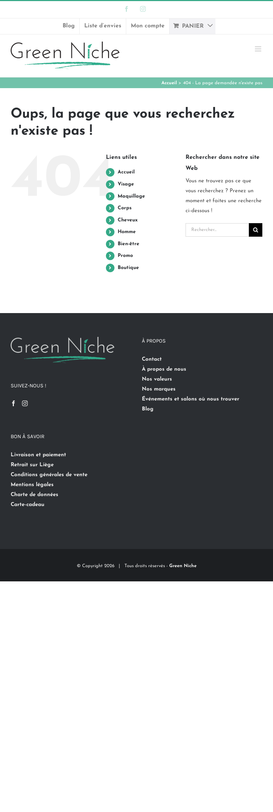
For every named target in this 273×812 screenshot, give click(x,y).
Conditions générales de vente (49, 475)
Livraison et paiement (38, 455)
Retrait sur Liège (32, 465)
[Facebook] (13, 403)
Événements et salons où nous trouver (190, 399)
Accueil (126, 172)
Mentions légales (32, 485)
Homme (127, 232)
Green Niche (183, 566)
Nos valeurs (157, 379)
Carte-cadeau (27, 504)
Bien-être (128, 244)
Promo (125, 255)
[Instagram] (25, 403)
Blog (148, 409)
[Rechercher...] (217, 230)
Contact (152, 359)
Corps (125, 208)
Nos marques (159, 389)
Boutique (128, 267)
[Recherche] (255, 230)
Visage (126, 184)
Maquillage (131, 196)
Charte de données (34, 495)
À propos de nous (164, 369)
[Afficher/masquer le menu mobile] (258, 49)
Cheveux (128, 220)
